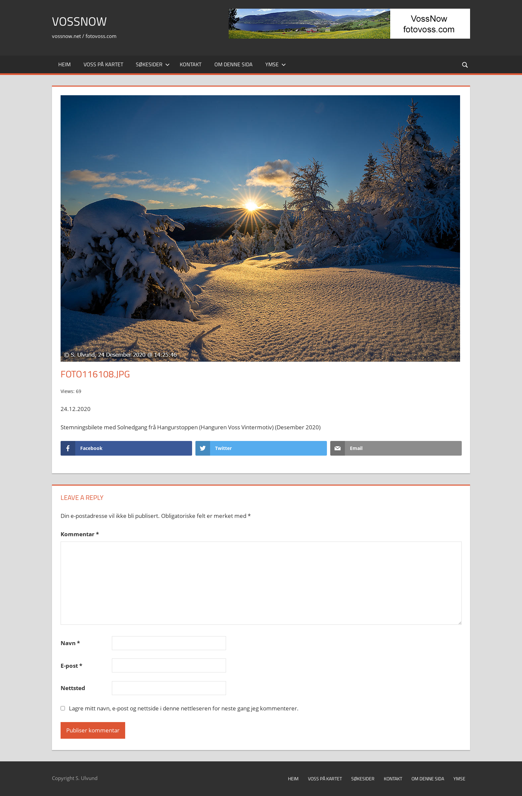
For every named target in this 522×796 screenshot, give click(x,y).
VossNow (79, 21)
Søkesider (153, 64)
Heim (64, 64)
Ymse (275, 64)
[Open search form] (465, 64)
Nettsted (73, 688)
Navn (70, 643)
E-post (71, 665)
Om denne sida (233, 64)
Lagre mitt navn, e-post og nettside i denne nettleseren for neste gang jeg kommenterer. (184, 708)
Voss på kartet (103, 64)
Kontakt (190, 64)
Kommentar (80, 534)
